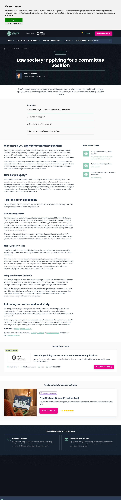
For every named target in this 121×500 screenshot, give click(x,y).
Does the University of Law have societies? (103, 173)
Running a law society (23, 329)
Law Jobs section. (13, 335)
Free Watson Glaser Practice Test (59, 398)
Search (110, 41)
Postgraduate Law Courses (86, 40)
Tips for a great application (40, 124)
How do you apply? (37, 117)
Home (5, 48)
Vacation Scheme (52, 333)
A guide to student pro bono (101, 164)
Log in (86, 33)
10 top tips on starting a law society (101, 153)
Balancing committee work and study (44, 131)
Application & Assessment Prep (27, 40)
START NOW (48, 411)
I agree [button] (13, 20)
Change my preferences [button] (14, 23)
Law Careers (14, 49)
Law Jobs (68, 40)
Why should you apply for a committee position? (49, 110)
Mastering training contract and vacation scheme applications (65, 355)
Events (9, 40)
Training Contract (37, 333)
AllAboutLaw (13, 33)
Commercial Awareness (51, 40)
